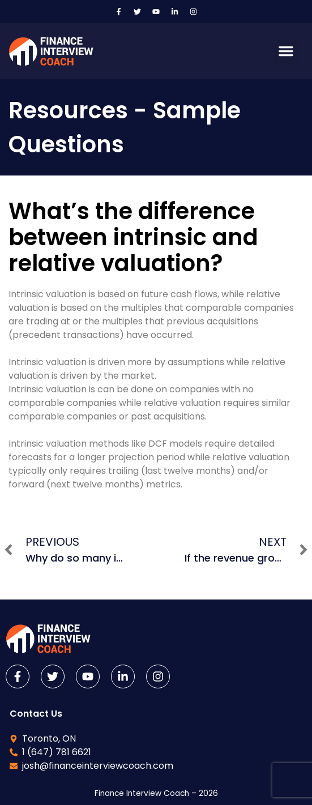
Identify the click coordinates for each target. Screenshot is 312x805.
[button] (286, 51)
